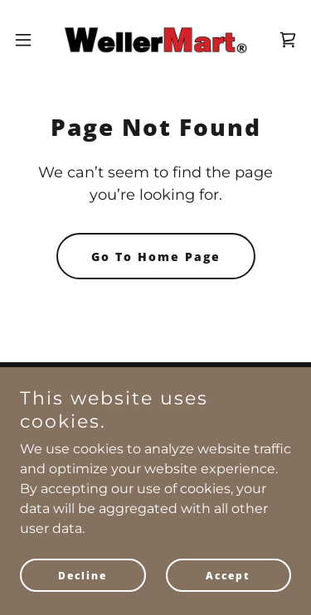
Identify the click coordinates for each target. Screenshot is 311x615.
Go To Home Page (156, 256)
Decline (82, 576)
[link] (155, 40)
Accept (228, 576)
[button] (29, 39)
